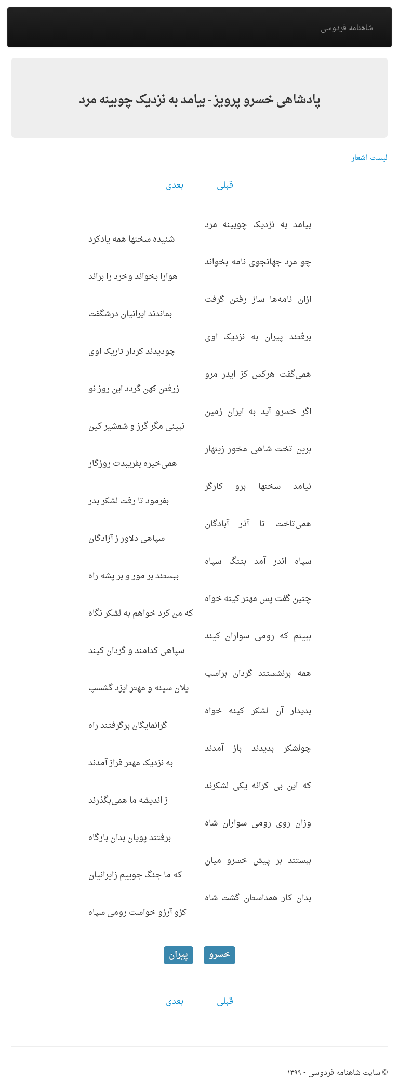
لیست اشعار (369, 158)
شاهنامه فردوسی (347, 28)
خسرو (219, 955)
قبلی (225, 185)
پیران (178, 955)
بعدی (174, 185)
